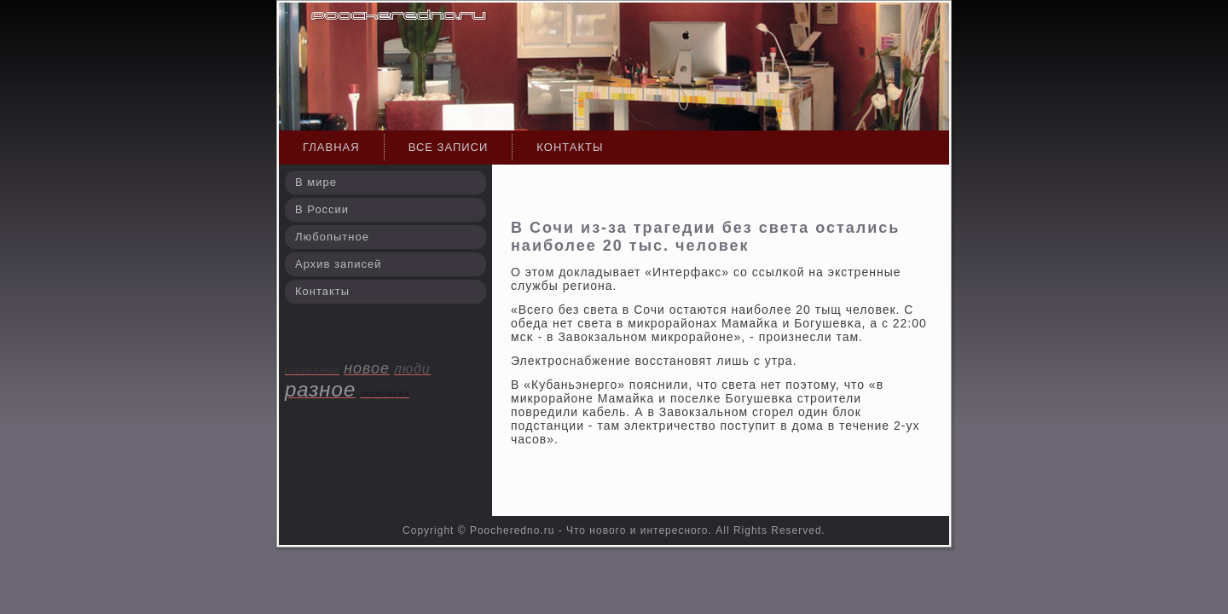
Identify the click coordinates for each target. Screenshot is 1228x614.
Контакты (569, 147)
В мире (316, 182)
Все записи (448, 147)
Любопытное (332, 236)
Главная (331, 147)
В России (322, 209)
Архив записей (338, 264)
